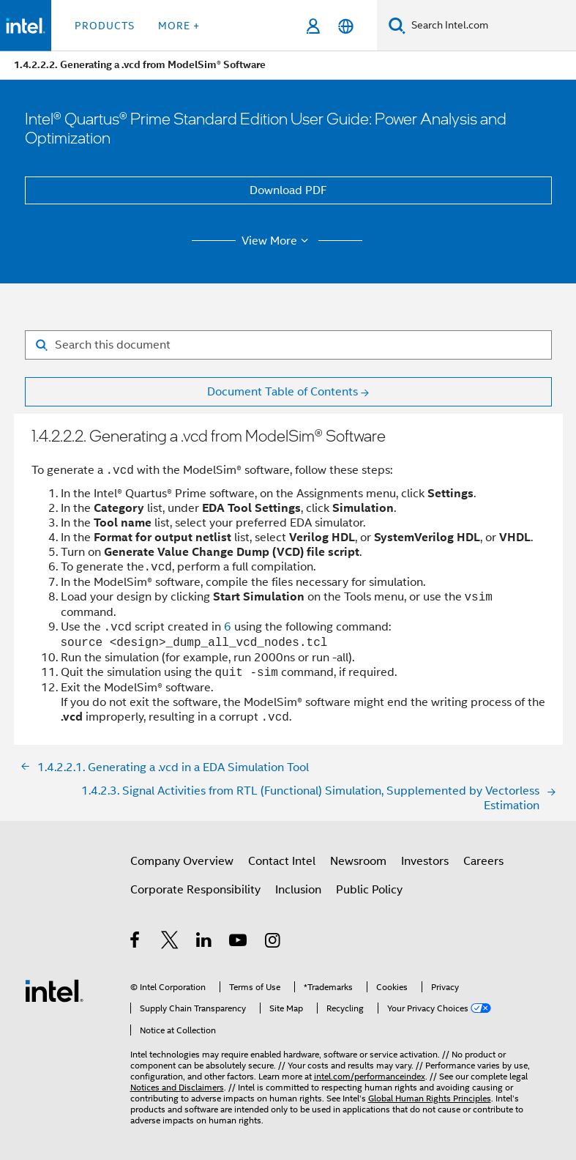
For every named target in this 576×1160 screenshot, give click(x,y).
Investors (425, 861)
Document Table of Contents (282, 391)
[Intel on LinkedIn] (204, 942)
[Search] (397, 25)
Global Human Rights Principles (429, 1098)
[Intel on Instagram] (273, 942)
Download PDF (288, 190)
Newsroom (358, 861)
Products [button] (105, 25)
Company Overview (181, 861)
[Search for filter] (288, 345)
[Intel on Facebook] (135, 942)
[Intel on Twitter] (170, 942)
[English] (345, 26)
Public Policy (369, 889)
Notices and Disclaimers (177, 1087)
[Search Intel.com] (490, 25)
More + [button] (179, 25)
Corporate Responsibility (195, 889)
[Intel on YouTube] (239, 942)
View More (277, 241)
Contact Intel (281, 861)
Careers (483, 861)
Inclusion (298, 889)
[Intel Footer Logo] (54, 990)
